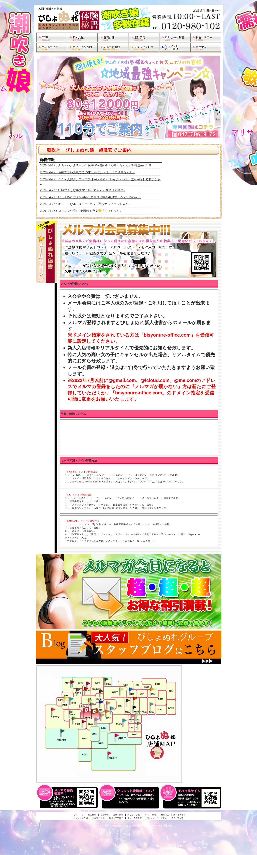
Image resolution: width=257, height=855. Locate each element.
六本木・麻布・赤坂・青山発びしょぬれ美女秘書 (138, 715)
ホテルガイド (179, 815)
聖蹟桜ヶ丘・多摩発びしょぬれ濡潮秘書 (84, 721)
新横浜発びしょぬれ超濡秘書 (110, 753)
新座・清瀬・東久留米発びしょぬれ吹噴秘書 (106, 679)
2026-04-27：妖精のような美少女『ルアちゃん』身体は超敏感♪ (82, 190)
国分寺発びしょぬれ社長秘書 (90, 700)
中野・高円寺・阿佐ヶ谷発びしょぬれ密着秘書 (128, 700)
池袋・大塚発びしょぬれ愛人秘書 (131, 689)
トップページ (77, 815)
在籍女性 (104, 815)
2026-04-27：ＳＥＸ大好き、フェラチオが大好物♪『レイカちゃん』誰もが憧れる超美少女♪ (100, 181)
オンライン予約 (80, 818)
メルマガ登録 (98, 818)
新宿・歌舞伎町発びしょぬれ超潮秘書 (135, 698)
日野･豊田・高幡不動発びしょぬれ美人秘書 (71, 712)
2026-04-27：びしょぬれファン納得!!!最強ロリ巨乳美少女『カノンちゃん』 (90, 197)
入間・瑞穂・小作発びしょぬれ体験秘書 (72, 682)
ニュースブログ (134, 818)
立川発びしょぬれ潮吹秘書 (71, 699)
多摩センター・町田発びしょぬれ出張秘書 (74, 718)
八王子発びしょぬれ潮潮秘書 (53, 709)
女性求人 (165, 815)
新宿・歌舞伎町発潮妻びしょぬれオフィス (134, 707)
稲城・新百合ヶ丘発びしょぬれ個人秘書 (96, 719)
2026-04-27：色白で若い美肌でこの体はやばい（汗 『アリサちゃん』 (87, 172)
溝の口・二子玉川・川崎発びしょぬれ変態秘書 (117, 735)
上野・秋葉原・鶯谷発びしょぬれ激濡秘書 (152, 689)
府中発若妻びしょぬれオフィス (94, 711)
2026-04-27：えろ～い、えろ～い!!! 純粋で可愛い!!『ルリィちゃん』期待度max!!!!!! (95, 165)
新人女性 (92, 815)
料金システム (133, 815)
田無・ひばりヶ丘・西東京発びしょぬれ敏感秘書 (101, 691)
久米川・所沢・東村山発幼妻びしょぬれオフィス (88, 683)
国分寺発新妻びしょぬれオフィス (92, 704)
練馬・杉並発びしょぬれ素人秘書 (121, 689)
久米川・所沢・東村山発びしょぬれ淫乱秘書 (86, 689)
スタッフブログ (116, 818)
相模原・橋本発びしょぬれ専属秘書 (62, 731)
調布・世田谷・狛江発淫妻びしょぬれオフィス (102, 715)
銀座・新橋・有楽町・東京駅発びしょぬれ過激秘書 (151, 704)
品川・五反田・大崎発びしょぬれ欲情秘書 (139, 723)
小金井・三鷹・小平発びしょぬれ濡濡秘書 (101, 702)
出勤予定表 (118, 815)
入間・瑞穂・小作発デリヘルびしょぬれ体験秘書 (128, 18)
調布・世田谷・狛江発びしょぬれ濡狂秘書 (124, 720)
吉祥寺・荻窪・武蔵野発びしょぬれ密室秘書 (108, 703)
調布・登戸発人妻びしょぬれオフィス (107, 711)
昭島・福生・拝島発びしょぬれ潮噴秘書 (65, 698)
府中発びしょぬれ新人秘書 (86, 710)
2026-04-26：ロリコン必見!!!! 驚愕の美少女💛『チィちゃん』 (81, 210)
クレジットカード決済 (156, 818)
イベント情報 (150, 815)
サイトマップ (177, 818)
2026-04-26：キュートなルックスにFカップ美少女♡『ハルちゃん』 (85, 204)
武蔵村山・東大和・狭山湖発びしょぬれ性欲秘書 (78, 690)
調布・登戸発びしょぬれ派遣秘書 (112, 708)
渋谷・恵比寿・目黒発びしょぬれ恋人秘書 (132, 715)
